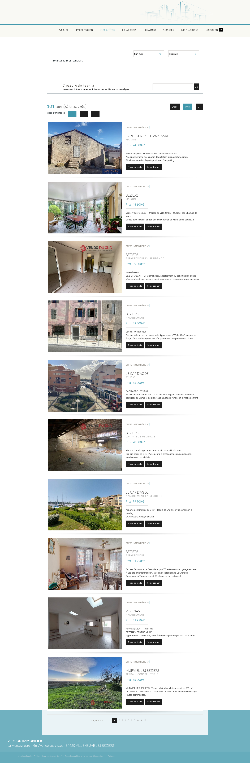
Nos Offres (107, 29)
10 (145, 720)
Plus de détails (135, 167)
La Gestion (129, 29)
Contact (168, 29)
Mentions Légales (25, 756)
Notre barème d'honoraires (92, 756)
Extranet (111, 756)
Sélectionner (153, 167)
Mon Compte (189, 29)
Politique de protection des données (49, 756)
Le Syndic (150, 29)
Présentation (84, 29)
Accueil (63, 29)
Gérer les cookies (72, 756)
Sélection (214, 29)
